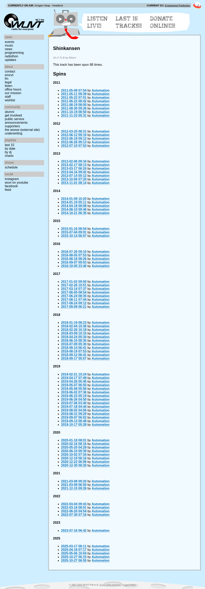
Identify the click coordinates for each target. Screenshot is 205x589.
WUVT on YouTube (16, 182)
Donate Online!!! (162, 22)
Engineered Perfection (177, 5)
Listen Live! (97, 22)
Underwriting (13, 133)
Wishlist (10, 100)
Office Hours (13, 89)
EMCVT (9, 75)
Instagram (12, 179)
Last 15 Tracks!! (129, 22)
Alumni (9, 111)
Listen (8, 86)
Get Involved (13, 115)
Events (9, 42)
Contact (10, 71)
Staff (8, 96)
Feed (8, 189)
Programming (14, 52)
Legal (8, 82)
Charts (9, 155)
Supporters (12, 126)
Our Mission (13, 93)
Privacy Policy (129, 585)
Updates (10, 60)
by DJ (8, 152)
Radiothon (11, 56)
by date (10, 148)
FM (6, 78)
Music (9, 45)
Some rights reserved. (110, 585)
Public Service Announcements (16, 120)
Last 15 (9, 145)
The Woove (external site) (22, 129)
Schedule (11, 167)
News (8, 49)
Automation (101, 90)
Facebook (11, 186)
